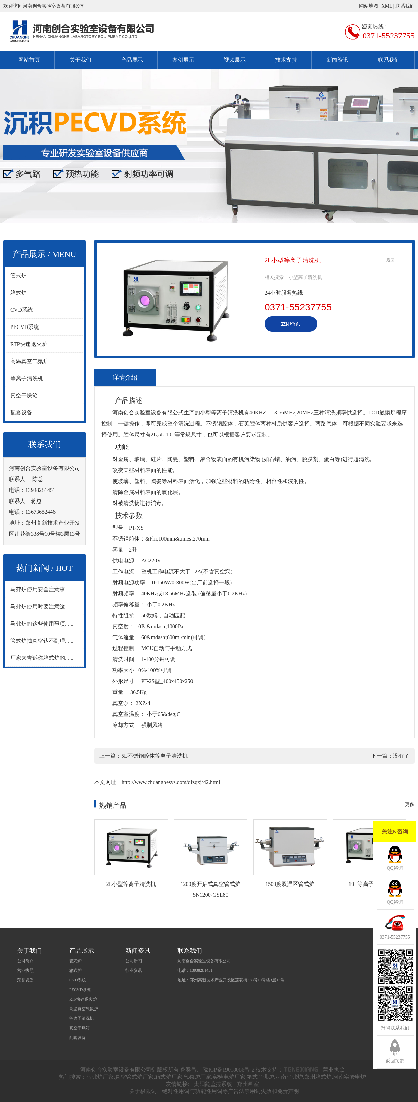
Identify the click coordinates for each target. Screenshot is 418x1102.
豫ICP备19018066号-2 (228, 1070)
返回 (390, 260)
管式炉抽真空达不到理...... (41, 641)
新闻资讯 (337, 60)
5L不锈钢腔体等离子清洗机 (154, 756)
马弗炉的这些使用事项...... (41, 624)
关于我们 (80, 60)
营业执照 (25, 970)
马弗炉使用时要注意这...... (41, 606)
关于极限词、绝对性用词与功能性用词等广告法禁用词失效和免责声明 (214, 1091)
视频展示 (235, 60)
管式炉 (18, 275)
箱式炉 (18, 293)
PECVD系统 (24, 327)
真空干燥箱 (24, 395)
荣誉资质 (25, 980)
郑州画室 (248, 1084)
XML (387, 6)
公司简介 (25, 960)
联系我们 (405, 6)
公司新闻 (133, 960)
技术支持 (286, 60)
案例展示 (183, 60)
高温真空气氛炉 (29, 361)
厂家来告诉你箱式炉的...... (41, 658)
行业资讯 (133, 970)
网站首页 (29, 60)
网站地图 (368, 6)
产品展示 (132, 60)
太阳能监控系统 (213, 1084)
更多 (410, 804)
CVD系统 (21, 310)
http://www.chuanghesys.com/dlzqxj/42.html (171, 782)
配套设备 (21, 413)
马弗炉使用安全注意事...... (41, 589)
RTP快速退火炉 (28, 344)
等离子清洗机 (26, 378)
